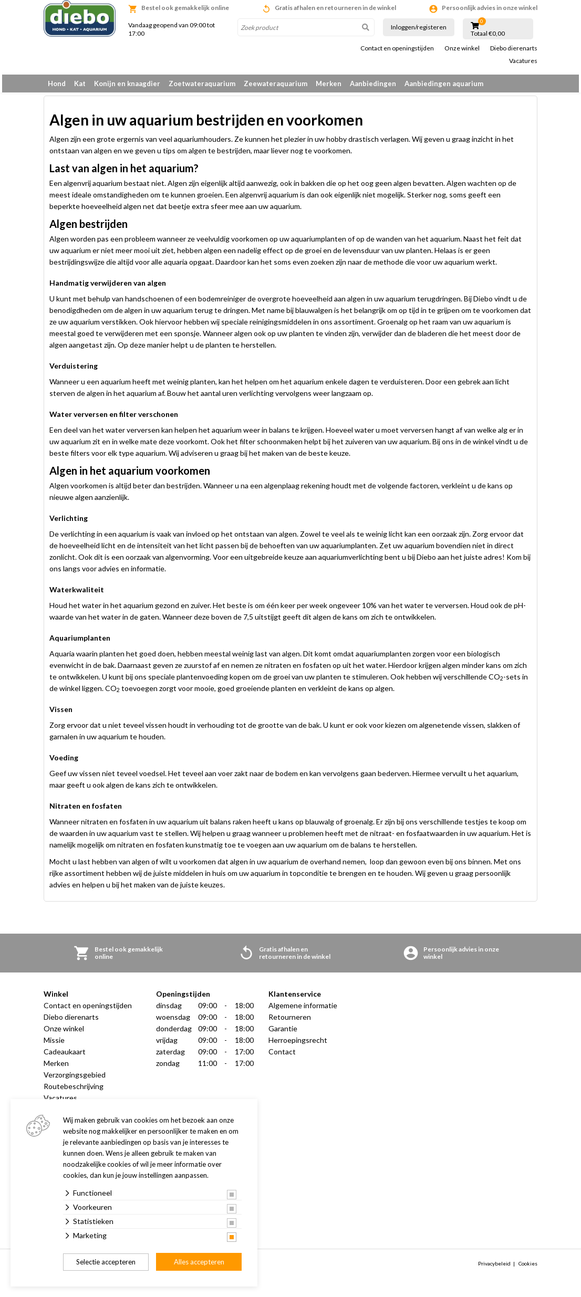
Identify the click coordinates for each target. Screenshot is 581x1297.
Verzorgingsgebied (75, 1080)
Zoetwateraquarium (202, 83)
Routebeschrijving (73, 1091)
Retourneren (289, 1022)
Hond (57, 83)
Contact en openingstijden (397, 48)
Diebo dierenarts (513, 48)
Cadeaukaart (65, 1057)
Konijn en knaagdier (127, 83)
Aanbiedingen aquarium (443, 83)
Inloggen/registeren (419, 27)
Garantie (282, 1034)
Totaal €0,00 (488, 33)
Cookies (527, 1269)
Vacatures (523, 61)
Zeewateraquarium (275, 83)
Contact (282, 1057)
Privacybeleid (494, 1269)
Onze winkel (462, 48)
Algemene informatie (302, 1011)
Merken (328, 83)
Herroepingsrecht (297, 1045)
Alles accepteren (199, 1262)
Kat (80, 83)
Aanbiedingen (373, 83)
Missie (54, 1045)
